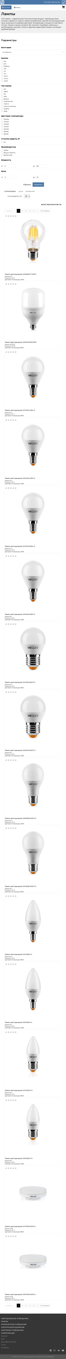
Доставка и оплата (8, 1342)
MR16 (4, 92)
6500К (5, 134)
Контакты (5, 1348)
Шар (4, 111)
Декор (5, 99)
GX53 (4, 81)
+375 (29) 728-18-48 (52, 2)
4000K (5, 124)
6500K (5, 132)
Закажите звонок (63, 2)
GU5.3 (4, 79)
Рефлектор (7, 101)
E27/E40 (5, 66)
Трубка (5, 109)
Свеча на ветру (8, 106)
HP (3, 89)
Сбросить (27, 185)
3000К (5, 122)
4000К (5, 127)
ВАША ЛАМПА (8, 153)
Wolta (4, 150)
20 (3, 142)
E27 (3, 64)
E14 (3, 61)
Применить (38, 185)
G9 (3, 74)
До (40, 166)
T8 (3, 94)
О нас (3, 1345)
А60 (4, 96)
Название (30, 191)
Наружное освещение (12, 1330)
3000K (5, 119)
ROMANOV (51, 1357)
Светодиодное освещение (14, 1318)
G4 (3, 71)
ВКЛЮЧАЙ (6, 155)
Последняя (44, 211)
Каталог (4, 1336)
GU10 (4, 76)
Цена (21, 191)
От (8, 166)
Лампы (4, 1321)
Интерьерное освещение (14, 1324)
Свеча (5, 104)
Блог (3, 1339)
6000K (5, 129)
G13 (3, 69)
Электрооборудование (13, 1327)
